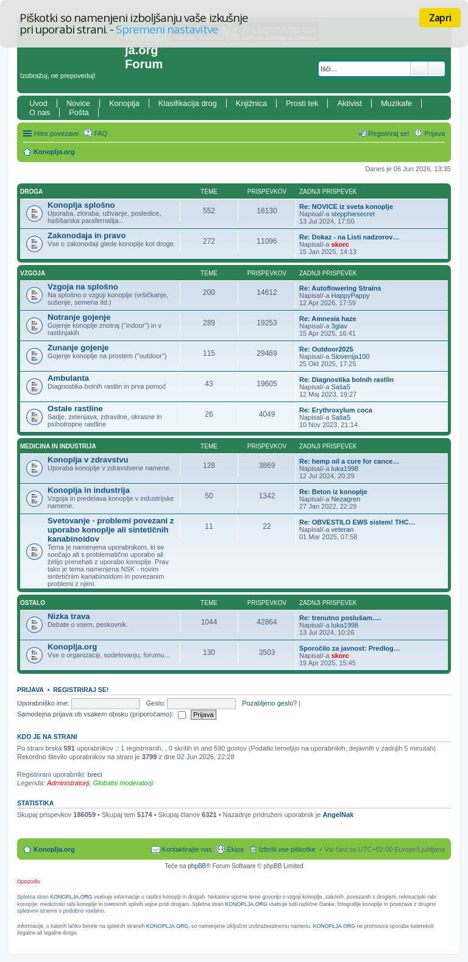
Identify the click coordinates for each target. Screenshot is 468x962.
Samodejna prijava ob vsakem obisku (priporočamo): (101, 714)
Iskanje (419, 69)
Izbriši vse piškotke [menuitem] (287, 849)
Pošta (79, 112)
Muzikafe (396, 103)
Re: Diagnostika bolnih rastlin (346, 379)
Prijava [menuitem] (434, 133)
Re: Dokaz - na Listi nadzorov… (349, 237)
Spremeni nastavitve (167, 29)
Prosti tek (302, 103)
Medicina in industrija (58, 446)
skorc (340, 244)
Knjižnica (251, 103)
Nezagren (346, 499)
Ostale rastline (75, 408)
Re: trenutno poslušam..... (340, 617)
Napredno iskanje (436, 69)
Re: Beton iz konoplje (333, 491)
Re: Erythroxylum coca (335, 410)
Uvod (38, 103)
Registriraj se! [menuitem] (388, 133)
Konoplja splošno (81, 205)
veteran (343, 529)
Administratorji (68, 783)
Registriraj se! (80, 689)
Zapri (440, 17)
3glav (339, 326)
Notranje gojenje (79, 317)
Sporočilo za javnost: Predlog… (349, 648)
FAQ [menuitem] (100, 133)
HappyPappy (351, 295)
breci (95, 774)
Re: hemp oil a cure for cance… (349, 461)
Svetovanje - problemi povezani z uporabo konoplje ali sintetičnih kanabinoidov (111, 529)
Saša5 (341, 387)
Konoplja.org (54, 151)
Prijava (30, 689)
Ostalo (32, 602)
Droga (31, 191)
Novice (78, 103)
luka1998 (345, 468)
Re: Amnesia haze (327, 318)
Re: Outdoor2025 (326, 349)
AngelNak (337, 814)
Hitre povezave (56, 133)
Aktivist (349, 103)
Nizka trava (69, 616)
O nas (39, 112)
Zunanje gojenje (78, 347)
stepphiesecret (353, 214)
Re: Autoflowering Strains (340, 288)
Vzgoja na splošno (83, 286)
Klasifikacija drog (187, 103)
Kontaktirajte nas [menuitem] (187, 849)
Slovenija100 (351, 356)
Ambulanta (68, 378)
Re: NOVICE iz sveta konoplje (346, 206)
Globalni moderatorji (123, 783)
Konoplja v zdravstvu (88, 459)
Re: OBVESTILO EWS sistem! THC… (357, 522)
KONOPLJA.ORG (71, 897)
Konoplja (124, 103)
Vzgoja (32, 273)
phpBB (197, 866)
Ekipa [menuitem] (235, 849)
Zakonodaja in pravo (87, 235)
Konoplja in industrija (89, 490)
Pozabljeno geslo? (269, 703)
